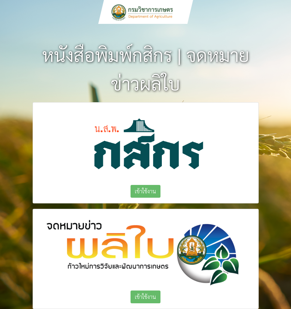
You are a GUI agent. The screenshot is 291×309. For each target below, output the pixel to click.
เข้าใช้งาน (145, 191)
